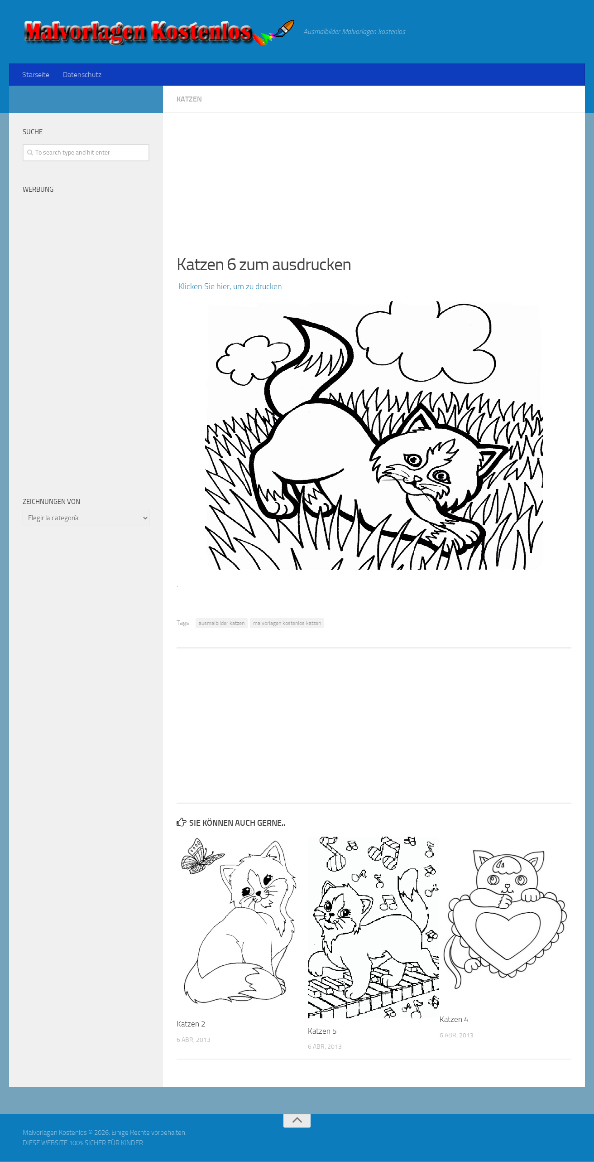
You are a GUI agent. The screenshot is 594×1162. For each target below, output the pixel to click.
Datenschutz (81, 74)
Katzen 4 (454, 1019)
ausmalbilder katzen (221, 623)
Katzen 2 (191, 1024)
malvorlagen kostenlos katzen (287, 623)
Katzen (189, 99)
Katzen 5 (322, 1031)
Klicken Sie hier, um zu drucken (229, 287)
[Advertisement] (374, 176)
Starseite (35, 74)
